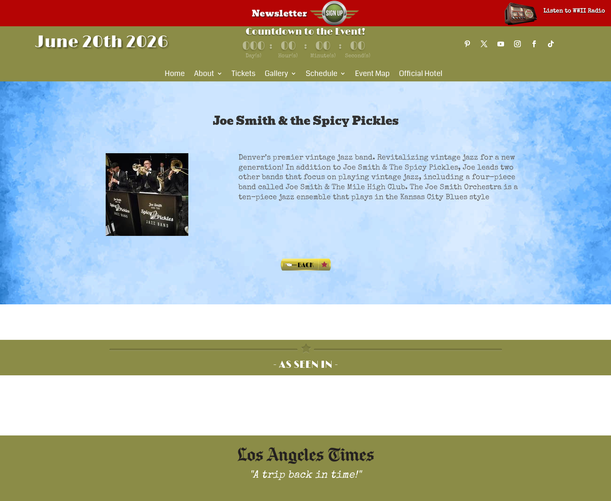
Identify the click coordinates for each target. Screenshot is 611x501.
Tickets (244, 75)
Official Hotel (420, 75)
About (204, 75)
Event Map (372, 75)
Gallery (276, 75)
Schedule (321, 75)
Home (175, 75)
